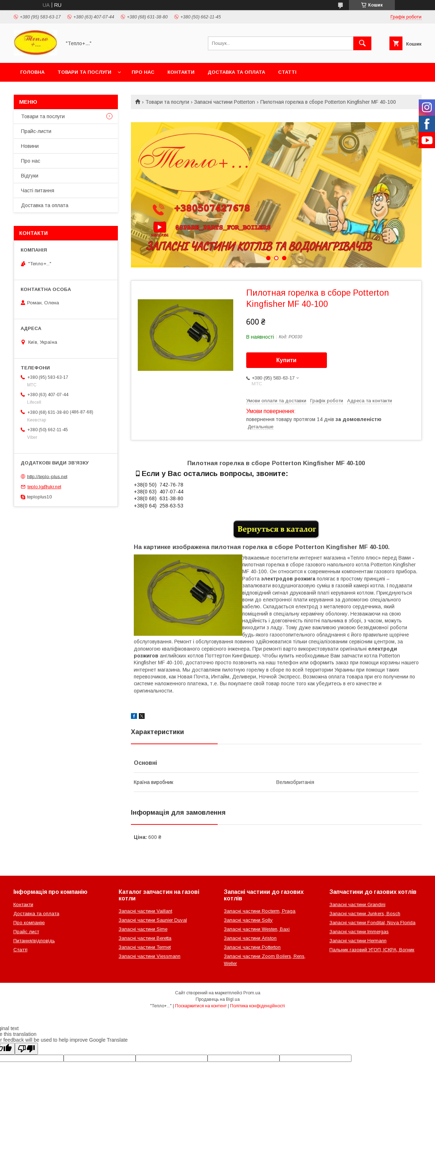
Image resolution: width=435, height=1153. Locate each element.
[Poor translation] (26, 1049)
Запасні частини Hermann (358, 940)
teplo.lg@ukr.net (44, 486)
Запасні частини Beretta (145, 938)
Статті (287, 72)
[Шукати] (362, 43)
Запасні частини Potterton (224, 102)
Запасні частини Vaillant (145, 911)
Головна (32, 72)
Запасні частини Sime (143, 929)
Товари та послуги (84, 72)
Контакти (181, 72)
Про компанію (29, 922)
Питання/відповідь (34, 940)
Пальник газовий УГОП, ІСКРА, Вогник (371, 949)
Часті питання (37, 190)
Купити (286, 360)
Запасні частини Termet (145, 947)
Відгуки (29, 176)
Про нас (143, 72)
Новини (30, 146)
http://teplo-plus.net (47, 476)
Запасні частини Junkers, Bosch (364, 913)
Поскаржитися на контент (201, 1005)
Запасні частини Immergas (359, 931)
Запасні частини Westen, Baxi (257, 929)
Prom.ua (251, 992)
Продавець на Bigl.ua (218, 999)
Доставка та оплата (236, 72)
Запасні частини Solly (248, 920)
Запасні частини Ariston (250, 938)
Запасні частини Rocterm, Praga (259, 911)
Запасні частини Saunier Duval (153, 920)
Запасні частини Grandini (357, 904)
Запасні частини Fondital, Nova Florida (372, 922)
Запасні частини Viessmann (149, 956)
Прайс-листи (36, 131)
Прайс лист (26, 931)
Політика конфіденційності (257, 1005)
